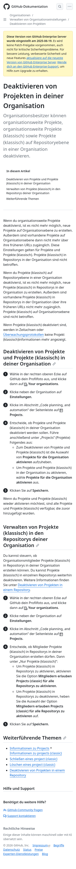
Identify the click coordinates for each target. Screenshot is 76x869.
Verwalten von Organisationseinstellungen (38, 19)
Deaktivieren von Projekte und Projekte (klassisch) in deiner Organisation (34, 357)
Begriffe (59, 845)
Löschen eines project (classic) (32, 764)
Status (27, 849)
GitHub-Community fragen (23, 810)
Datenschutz (11, 849)
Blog (45, 854)
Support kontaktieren (19, 816)
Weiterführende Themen (34, 737)
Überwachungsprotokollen (23, 334)
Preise (39, 849)
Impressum (40, 845)
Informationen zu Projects (29, 748)
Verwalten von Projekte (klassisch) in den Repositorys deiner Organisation (31, 535)
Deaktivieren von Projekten (28, 24)
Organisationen (20, 15)
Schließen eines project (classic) (33, 759)
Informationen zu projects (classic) (36, 753)
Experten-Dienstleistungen (21, 854)
